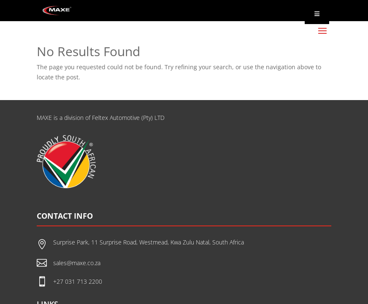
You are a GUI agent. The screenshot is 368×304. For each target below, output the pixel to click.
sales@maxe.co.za (76, 263)
